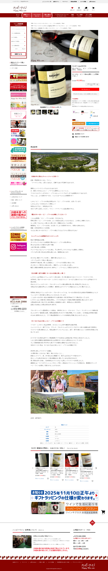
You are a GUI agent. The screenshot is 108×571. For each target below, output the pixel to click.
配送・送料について (17, 200)
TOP (32, 23)
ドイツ (39, 23)
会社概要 (14, 203)
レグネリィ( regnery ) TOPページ (50, 25)
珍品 (92, 112)
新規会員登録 (74, 1)
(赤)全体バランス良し (43, 28)
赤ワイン (75, 112)
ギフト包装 (14, 68)
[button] (33, 468)
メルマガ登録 (83, 1)
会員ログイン (56, 1)
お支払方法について (17, 197)
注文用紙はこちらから (19, 311)
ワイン (35, 23)
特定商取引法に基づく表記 (63, 562)
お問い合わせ (92, 1)
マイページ (65, 1)
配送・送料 (42, 562)
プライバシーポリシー (78, 562)
